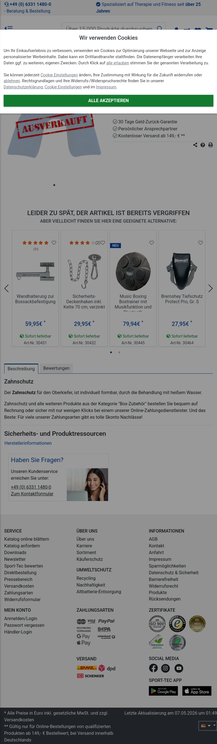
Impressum (106, 87)
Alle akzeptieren (108, 100)
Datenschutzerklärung (23, 87)
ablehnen (12, 81)
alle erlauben (117, 63)
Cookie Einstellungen (59, 75)
